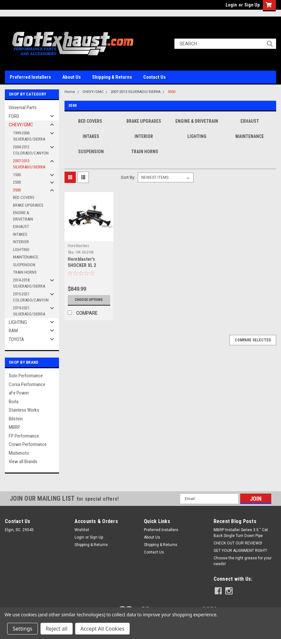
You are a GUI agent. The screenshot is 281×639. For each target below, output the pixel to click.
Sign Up (252, 4)
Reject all (56, 628)
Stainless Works (24, 410)
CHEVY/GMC (21, 125)
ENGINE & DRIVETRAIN (23, 216)
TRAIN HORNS (25, 272)
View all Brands (23, 461)
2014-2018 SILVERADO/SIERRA (29, 283)
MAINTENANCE (25, 257)
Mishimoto (19, 453)
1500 (17, 174)
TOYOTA (16, 339)
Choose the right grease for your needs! (243, 561)
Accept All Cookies (102, 628)
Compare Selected (253, 340)
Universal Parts (23, 107)
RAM (13, 331)
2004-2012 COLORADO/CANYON (31, 150)
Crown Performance (28, 444)
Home (69, 92)
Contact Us (154, 77)
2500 (17, 182)
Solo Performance (26, 376)
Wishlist (82, 530)
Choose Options (89, 300)
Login (231, 4)
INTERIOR (21, 241)
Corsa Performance (27, 384)
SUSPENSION (24, 264)
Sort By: (128, 177)
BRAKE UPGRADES (28, 205)
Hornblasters (78, 246)
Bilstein (16, 419)
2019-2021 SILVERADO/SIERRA (29, 311)
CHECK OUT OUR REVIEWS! (238, 543)
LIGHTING (21, 249)
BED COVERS (23, 197)
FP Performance (24, 436)
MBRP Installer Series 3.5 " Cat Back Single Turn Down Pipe (241, 533)
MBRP (14, 427)
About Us (71, 77)
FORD (14, 116)
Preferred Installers (30, 77)
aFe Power (19, 393)
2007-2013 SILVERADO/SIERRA (29, 164)
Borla (13, 402)
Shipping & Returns (112, 77)
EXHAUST (21, 226)
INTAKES (20, 234)
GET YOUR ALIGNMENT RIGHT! (240, 550)
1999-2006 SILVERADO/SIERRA (29, 136)
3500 (17, 190)
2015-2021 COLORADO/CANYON (31, 297)
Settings (22, 628)
